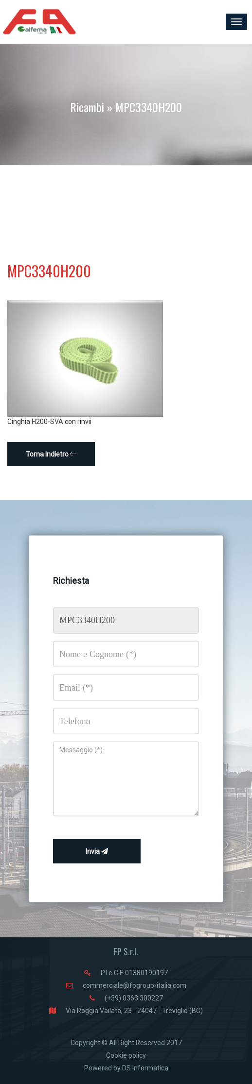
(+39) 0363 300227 (134, 998)
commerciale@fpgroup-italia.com (134, 985)
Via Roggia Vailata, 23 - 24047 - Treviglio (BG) (134, 1011)
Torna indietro (51, 454)
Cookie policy (126, 1055)
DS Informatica (145, 1068)
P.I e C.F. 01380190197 (134, 973)
